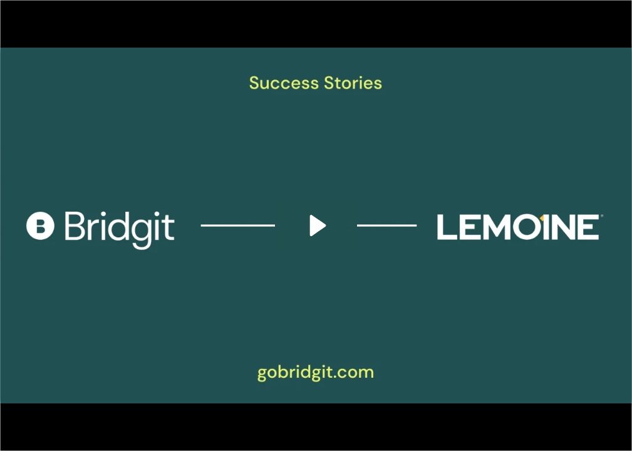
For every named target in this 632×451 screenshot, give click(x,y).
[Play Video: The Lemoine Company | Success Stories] (316, 225)
